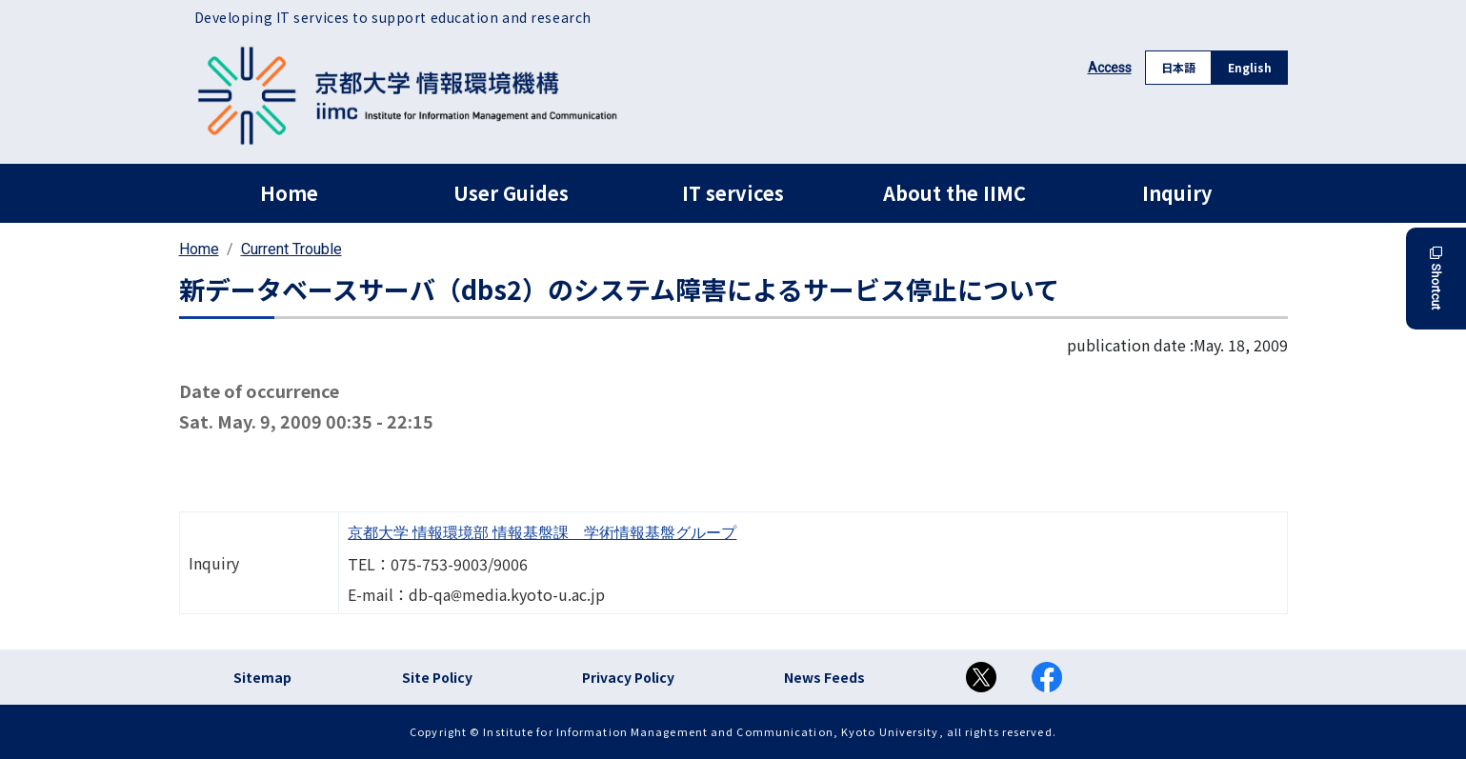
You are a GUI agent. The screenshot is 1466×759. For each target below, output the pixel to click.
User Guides (511, 193)
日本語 (1178, 67)
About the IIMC (954, 193)
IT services (733, 193)
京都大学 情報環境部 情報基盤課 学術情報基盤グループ (542, 533)
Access (1110, 67)
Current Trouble (291, 249)
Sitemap (262, 677)
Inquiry (1177, 193)
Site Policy (437, 677)
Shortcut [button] (1436, 278)
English (1250, 67)
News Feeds (824, 677)
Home (289, 193)
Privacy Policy (628, 677)
